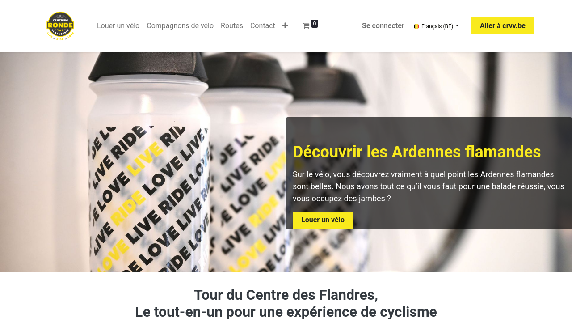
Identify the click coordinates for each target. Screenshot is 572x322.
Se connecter (383, 25)
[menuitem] (118, 26)
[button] (285, 26)
